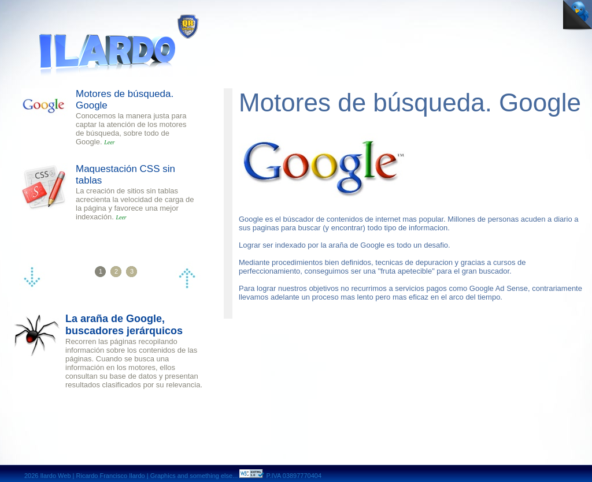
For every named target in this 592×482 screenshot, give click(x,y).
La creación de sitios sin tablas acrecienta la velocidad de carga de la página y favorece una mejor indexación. (135, 203)
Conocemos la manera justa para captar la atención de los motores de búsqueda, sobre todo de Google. (131, 128)
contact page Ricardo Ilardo (463, 10)
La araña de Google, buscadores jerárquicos (124, 325)
